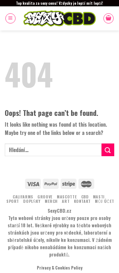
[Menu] (10, 18)
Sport (12, 201)
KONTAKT (82, 201)
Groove (45, 197)
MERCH (51, 201)
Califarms (23, 197)
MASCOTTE (67, 197)
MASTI (99, 197)
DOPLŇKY (31, 201)
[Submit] (108, 149)
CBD (85, 197)
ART (65, 201)
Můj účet (104, 201)
